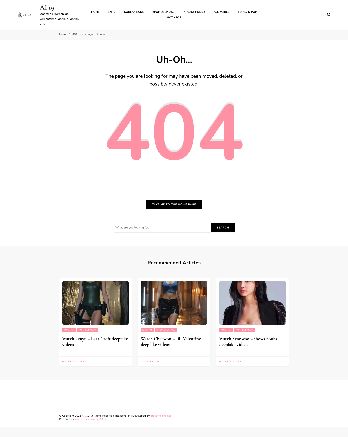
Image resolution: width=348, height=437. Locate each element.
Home (95, 12)
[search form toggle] (329, 14)
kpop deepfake (163, 12)
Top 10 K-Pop (247, 12)
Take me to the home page (174, 204)
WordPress (81, 419)
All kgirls (221, 12)
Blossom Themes (161, 416)
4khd (112, 12)
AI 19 (47, 7)
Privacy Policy (194, 12)
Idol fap (69, 330)
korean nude (134, 12)
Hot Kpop (174, 17)
